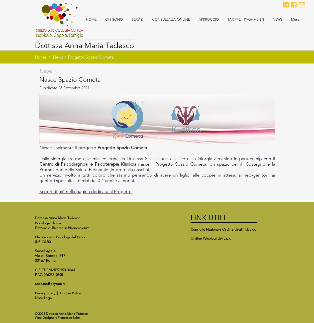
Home (40, 57)
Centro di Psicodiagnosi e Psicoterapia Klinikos (87, 164)
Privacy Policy (45, 293)
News (58, 57)
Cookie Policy (70, 293)
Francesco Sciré (69, 318)
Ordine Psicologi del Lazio (211, 238)
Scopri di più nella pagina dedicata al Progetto (85, 191)
